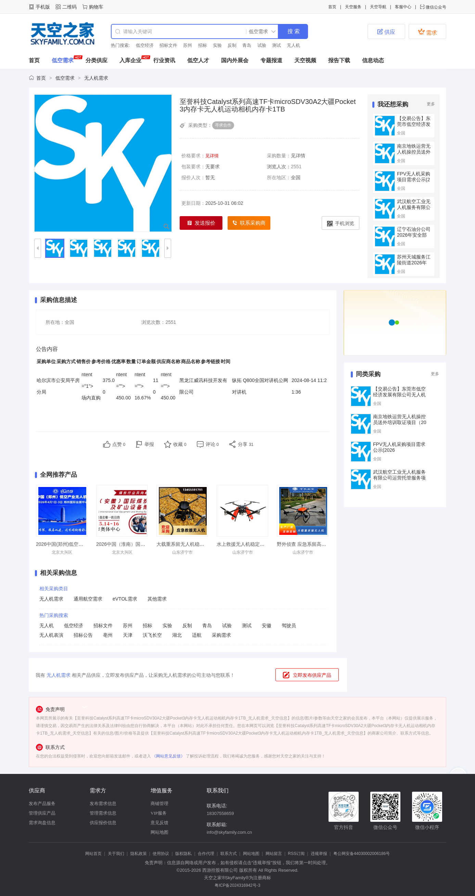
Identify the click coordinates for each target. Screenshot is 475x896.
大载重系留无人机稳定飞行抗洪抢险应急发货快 (206, 544)
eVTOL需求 (125, 599)
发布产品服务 (42, 803)
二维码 (69, 7)
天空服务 (353, 6)
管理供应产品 (42, 813)
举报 (149, 444)
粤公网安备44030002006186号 (361, 853)
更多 (431, 104)
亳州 (108, 635)
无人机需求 (96, 78)
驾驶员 (289, 625)
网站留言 (274, 853)
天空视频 (305, 60)
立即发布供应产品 (312, 675)
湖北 (177, 635)
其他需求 (157, 599)
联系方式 (228, 853)
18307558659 (220, 813)
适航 (197, 635)
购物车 (96, 7)
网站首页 (93, 853)
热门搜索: (120, 45)
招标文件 (168, 45)
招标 (202, 45)
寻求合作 (223, 125)
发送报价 (201, 223)
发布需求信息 (103, 803)
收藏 (180, 444)
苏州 (187, 45)
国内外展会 (234, 60)
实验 (217, 45)
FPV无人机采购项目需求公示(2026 (413, 179)
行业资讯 (164, 60)
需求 (427, 32)
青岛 (246, 45)
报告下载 (339, 60)
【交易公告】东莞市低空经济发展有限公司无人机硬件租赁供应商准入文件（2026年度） (399, 397)
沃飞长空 (152, 635)
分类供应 (96, 60)
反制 (232, 45)
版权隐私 (183, 853)
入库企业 (130, 60)
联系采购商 (249, 223)
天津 (127, 635)
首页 (332, 6)
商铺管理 (159, 803)
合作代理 (206, 853)
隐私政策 (138, 853)
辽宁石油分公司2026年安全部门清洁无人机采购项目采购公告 (414, 237)
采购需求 (221, 635)
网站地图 (159, 832)
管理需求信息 (103, 813)
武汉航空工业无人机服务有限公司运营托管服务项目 (414, 210)
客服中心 (403, 6)
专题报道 (271, 60)
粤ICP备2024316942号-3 (237, 885)
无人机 (293, 45)
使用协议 (161, 853)
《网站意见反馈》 (168, 756)
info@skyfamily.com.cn (229, 832)
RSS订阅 (296, 853)
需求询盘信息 (42, 822)
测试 (276, 45)
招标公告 (83, 635)
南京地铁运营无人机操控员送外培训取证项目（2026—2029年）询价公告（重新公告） (399, 425)
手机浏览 (340, 223)
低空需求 (63, 60)
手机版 (43, 7)
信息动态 (373, 60)
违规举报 (319, 853)
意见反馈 (159, 822)
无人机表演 (51, 635)
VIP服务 (159, 813)
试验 (261, 45)
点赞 (119, 444)
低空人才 (198, 60)
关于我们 (116, 853)
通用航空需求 (88, 599)
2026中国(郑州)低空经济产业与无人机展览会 (83, 544)
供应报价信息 (103, 822)
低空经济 (145, 45)
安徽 (266, 625)
